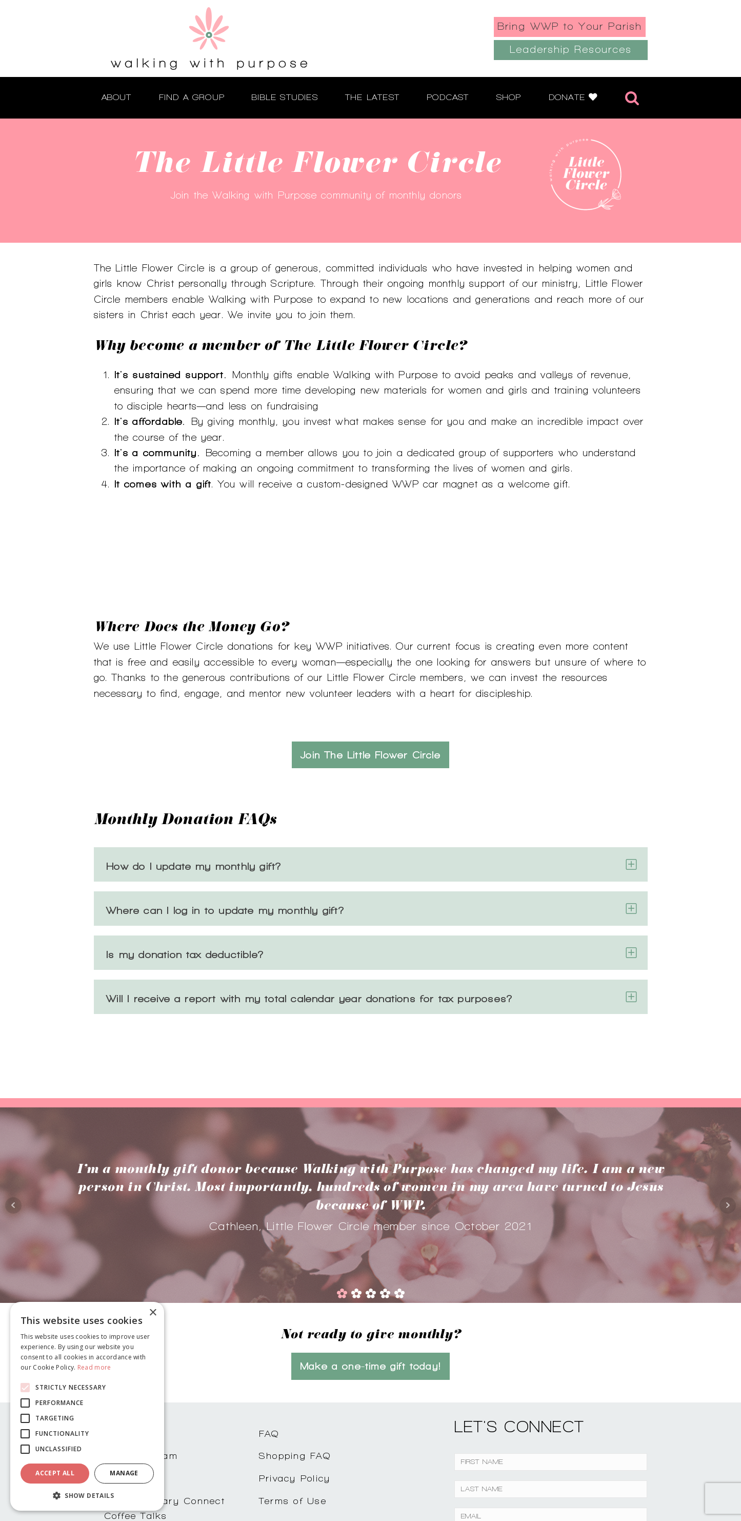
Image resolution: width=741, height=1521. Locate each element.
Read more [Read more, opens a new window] (94, 1367)
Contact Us (133, 1331)
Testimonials (135, 1375)
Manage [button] (124, 1473)
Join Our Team (141, 1353)
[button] (87, 1495)
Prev (13, 1103)
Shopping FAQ (295, 1353)
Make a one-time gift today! (370, 1263)
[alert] (87, 1406)
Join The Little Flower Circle (370, 652)
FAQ (269, 1331)
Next (727, 1103)
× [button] (152, 1313)
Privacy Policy (295, 1375)
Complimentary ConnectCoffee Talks (164, 1405)
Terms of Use (293, 1398)
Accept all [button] (54, 1473)
